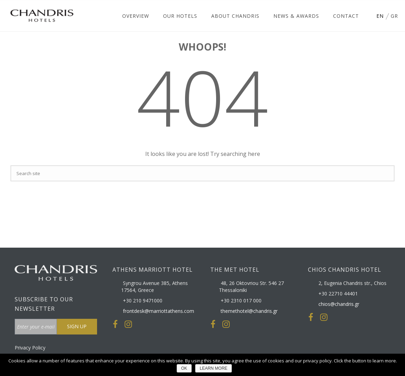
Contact (346, 16)
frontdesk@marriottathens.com (158, 311)
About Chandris (235, 16)
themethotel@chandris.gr (249, 311)
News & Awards (296, 16)
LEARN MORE (213, 368)
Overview (135, 16)
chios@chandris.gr (338, 304)
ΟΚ (184, 368)
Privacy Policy (30, 347)
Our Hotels (180, 16)
